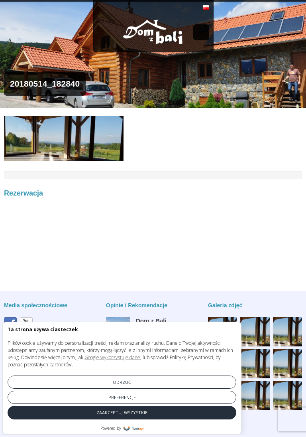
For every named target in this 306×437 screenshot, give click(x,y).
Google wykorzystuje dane (112, 357)
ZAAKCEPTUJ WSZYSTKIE (121, 412)
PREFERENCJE (122, 397)
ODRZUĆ (122, 382)
